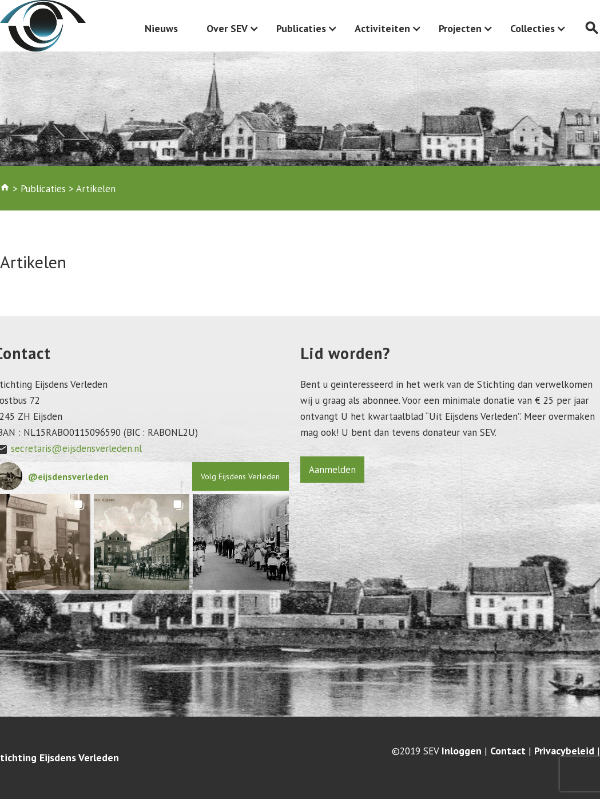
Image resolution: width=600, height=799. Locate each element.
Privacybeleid (564, 751)
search (591, 28)
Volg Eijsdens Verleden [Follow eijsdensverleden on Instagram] (240, 476)
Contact (508, 751)
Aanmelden (332, 469)
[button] (142, 542)
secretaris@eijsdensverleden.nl (76, 448)
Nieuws (161, 28)
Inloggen (462, 751)
